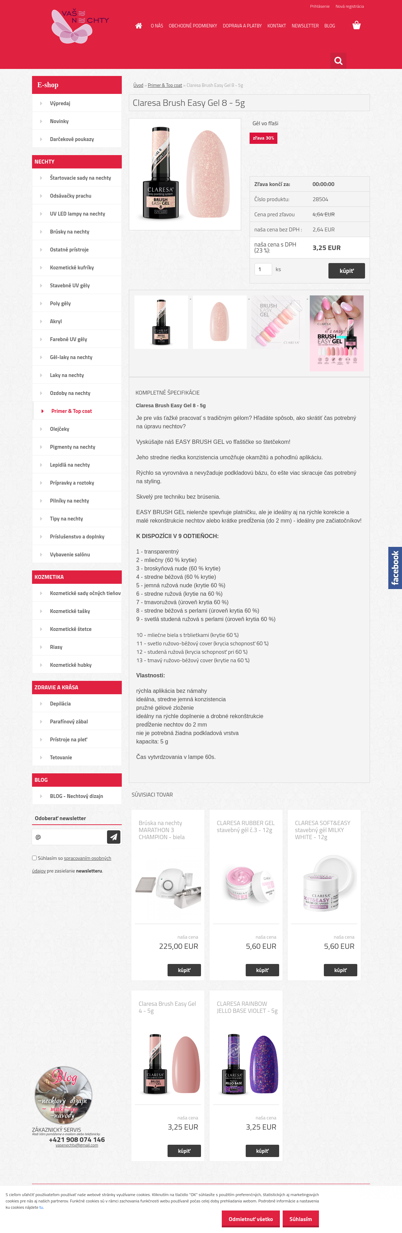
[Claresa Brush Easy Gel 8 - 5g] (185, 121)
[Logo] (80, 26)
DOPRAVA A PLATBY (242, 25)
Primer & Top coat (165, 85)
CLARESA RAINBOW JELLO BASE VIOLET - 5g (247, 1007)
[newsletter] (113, 837)
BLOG (329, 25)
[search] (338, 61)
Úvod (138, 85)
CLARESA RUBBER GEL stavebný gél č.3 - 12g (246, 826)
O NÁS (157, 25)
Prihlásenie (319, 6)
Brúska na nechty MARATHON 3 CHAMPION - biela (162, 830)
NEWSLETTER (305, 25)
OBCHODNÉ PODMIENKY (193, 25)
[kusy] (263, 269)
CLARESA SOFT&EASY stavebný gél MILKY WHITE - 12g (322, 830)
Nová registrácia (349, 6)
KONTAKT (277, 25)
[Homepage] (137, 26)
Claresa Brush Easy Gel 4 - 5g (167, 1007)
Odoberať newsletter (60, 818)
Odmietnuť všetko (245, 1219)
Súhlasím (299, 1219)
